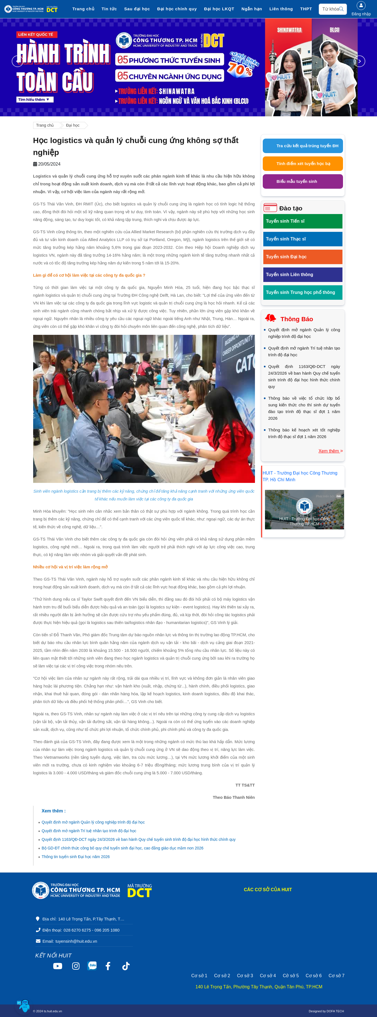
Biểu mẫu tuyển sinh (297, 181)
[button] (24, 1006)
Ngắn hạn (251, 9)
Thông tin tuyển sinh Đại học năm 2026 (76, 856)
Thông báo (297, 319)
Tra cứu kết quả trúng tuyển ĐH (308, 145)
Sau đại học (137, 9)
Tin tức (109, 9)
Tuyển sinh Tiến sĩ (285, 221)
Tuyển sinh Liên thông (289, 274)
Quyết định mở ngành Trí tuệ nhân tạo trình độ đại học (89, 831)
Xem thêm (330, 451)
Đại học (72, 125)
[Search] (332, 9)
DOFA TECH (335, 1011)
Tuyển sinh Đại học (286, 256)
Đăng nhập (361, 8)
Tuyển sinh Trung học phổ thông (300, 292)
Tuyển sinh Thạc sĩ (286, 239)
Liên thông (280, 9)
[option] (188, 67)
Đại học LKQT (219, 9)
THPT (305, 9)
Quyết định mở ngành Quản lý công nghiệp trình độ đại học (93, 822)
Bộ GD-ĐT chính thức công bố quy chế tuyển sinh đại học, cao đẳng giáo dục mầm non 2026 (123, 848)
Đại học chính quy (177, 9)
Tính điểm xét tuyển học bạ (303, 163)
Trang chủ (84, 9)
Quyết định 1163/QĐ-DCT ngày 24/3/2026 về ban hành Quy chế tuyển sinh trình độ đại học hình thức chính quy (139, 839)
